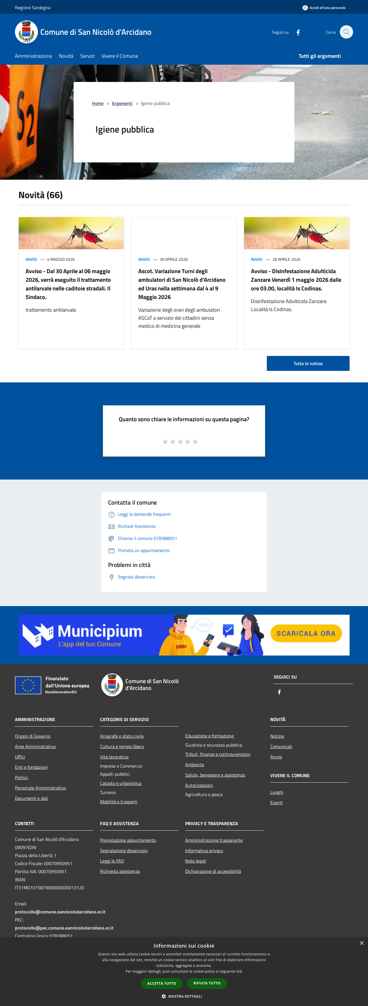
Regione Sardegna (32, 7)
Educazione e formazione (209, 735)
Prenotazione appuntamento (128, 840)
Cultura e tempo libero (122, 746)
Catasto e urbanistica (120, 783)
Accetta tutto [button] (161, 983)
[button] (184, 996)
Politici (21, 777)
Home (97, 103)
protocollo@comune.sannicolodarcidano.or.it (60, 911)
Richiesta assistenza (120, 871)
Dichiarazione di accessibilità (213, 871)
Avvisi (31, 259)
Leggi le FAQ (112, 860)
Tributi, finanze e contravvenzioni (217, 754)
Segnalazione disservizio (123, 850)
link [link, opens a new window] (239, 971)
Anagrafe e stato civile (122, 736)
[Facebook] (295, 32)
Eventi (276, 802)
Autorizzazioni (199, 785)
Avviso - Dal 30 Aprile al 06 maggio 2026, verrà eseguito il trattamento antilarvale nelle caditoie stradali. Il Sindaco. (68, 284)
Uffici (20, 756)
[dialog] (184, 971)
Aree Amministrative (35, 746)
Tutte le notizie (308, 363)
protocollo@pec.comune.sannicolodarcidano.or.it (64, 927)
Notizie (277, 736)
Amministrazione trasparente (214, 840)
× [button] (361, 943)
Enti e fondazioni (31, 767)
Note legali (195, 860)
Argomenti (122, 103)
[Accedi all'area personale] (324, 7)
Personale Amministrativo (40, 787)
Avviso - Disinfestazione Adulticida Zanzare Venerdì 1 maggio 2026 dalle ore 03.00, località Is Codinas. (296, 280)
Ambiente (194, 764)
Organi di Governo (32, 736)
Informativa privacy (204, 850)
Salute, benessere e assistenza (215, 774)
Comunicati (281, 746)
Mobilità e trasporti (118, 801)
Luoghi (276, 792)
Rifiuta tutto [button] (207, 983)
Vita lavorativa (114, 756)
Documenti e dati (31, 798)
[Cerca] (346, 32)
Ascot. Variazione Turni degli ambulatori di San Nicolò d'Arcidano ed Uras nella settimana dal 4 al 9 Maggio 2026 (182, 284)
